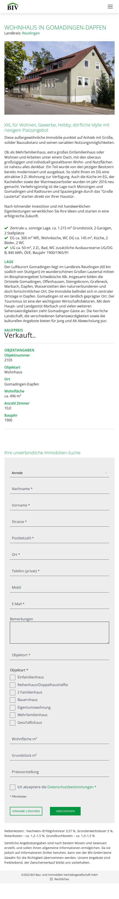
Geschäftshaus (26, 722)
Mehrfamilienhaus (29, 714)
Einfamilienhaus (27, 677)
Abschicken (65, 811)
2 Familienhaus (26, 692)
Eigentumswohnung (30, 707)
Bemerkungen (21, 619)
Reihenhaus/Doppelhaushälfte (39, 684)
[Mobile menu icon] (110, 6)
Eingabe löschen (26, 811)
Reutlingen (31, 33)
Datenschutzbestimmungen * (71, 787)
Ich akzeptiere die (53, 787)
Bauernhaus (24, 699)
